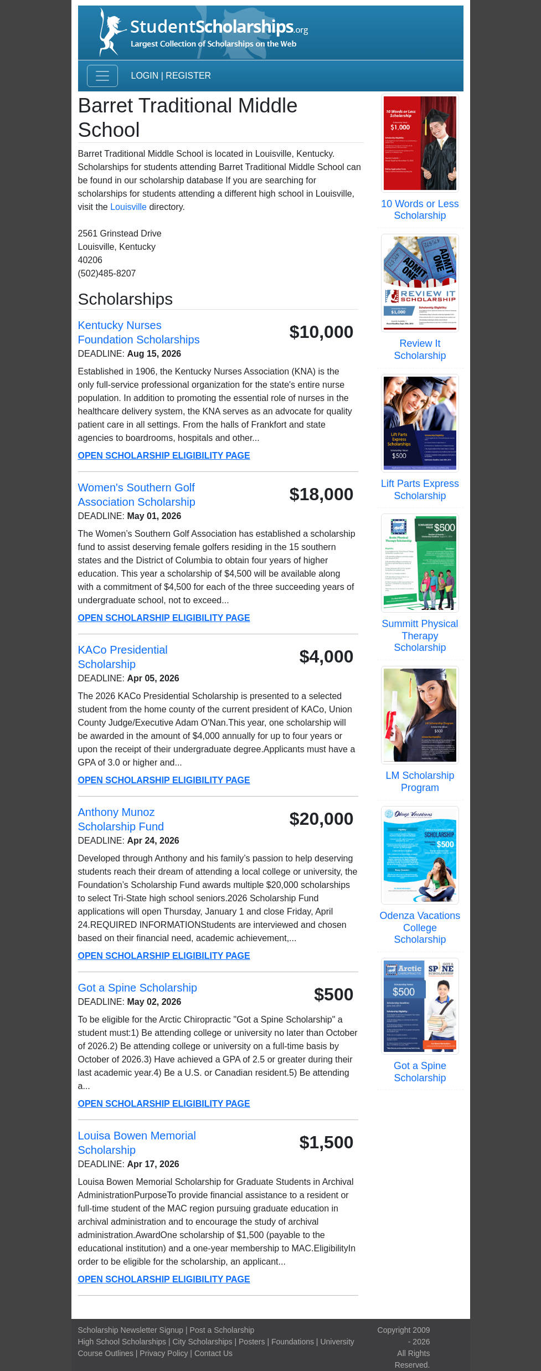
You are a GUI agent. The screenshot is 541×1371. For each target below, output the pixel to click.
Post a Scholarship (222, 1330)
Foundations (292, 1341)
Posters (252, 1341)
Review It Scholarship (420, 349)
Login (145, 75)
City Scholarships (202, 1341)
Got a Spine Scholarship (420, 1072)
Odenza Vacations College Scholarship (420, 927)
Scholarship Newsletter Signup (131, 1330)
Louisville (128, 207)
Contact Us (213, 1353)
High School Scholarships (122, 1341)
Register (188, 75)
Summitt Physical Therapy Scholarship (420, 635)
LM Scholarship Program (419, 781)
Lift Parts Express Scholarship (420, 489)
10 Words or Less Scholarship (420, 210)
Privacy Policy (164, 1353)
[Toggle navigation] (102, 76)
